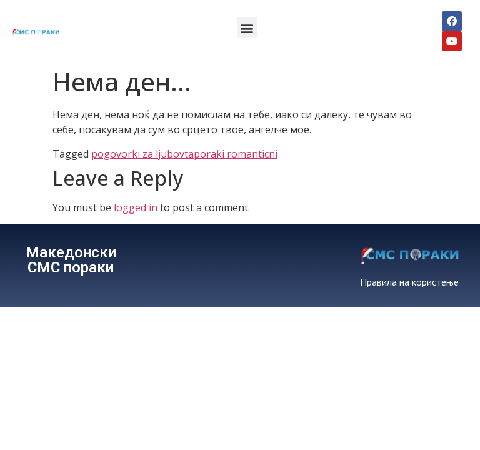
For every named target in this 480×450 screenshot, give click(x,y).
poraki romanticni (236, 154)
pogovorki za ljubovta (142, 154)
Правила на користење (409, 282)
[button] (247, 28)
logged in (136, 207)
